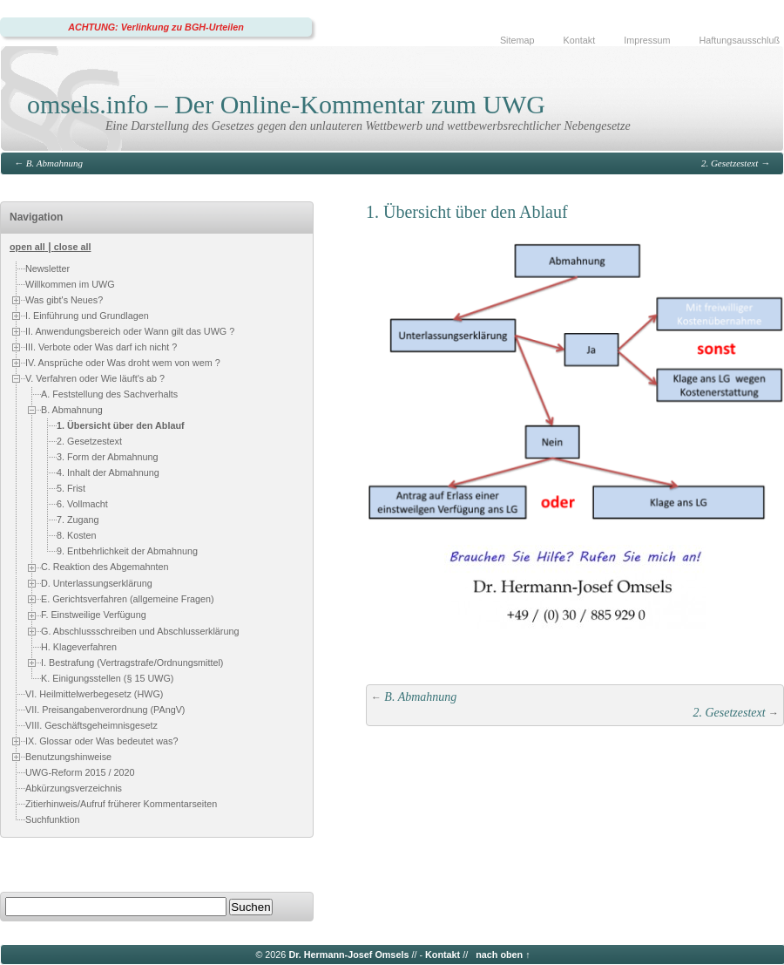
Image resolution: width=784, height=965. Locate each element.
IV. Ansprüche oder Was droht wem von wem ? (122, 362)
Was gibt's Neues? (64, 300)
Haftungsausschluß (740, 40)
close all (72, 246)
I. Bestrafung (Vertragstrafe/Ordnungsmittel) (132, 662)
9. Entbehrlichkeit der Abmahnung (127, 551)
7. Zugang (78, 519)
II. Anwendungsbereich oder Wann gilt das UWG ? (129, 331)
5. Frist (71, 488)
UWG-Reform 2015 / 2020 (79, 772)
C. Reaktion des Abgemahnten (104, 566)
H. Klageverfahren (79, 647)
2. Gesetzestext (729, 163)
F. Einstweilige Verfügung (93, 614)
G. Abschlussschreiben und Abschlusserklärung (140, 631)
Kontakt (580, 40)
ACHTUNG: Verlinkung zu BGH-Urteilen (156, 27)
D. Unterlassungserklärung (96, 583)
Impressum (647, 40)
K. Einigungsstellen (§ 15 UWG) (107, 678)
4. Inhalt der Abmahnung (108, 472)
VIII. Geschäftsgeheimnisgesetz (91, 725)
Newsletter (47, 268)
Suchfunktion (52, 819)
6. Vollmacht (82, 504)
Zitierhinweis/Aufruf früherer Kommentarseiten (121, 804)
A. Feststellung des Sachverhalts (109, 394)
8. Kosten (77, 535)
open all (27, 246)
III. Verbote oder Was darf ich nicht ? (101, 347)
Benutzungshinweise (68, 756)
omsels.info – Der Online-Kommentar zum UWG (286, 104)
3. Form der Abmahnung (107, 457)
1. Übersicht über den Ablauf (121, 425)
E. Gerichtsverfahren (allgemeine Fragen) (127, 599)
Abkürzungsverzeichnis (73, 788)
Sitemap (517, 40)
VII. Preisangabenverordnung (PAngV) (105, 709)
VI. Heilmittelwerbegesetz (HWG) (94, 694)
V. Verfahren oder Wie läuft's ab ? (95, 378)
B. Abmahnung (54, 163)
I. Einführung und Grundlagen (87, 315)
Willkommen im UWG (70, 284)
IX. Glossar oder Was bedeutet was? (101, 741)
